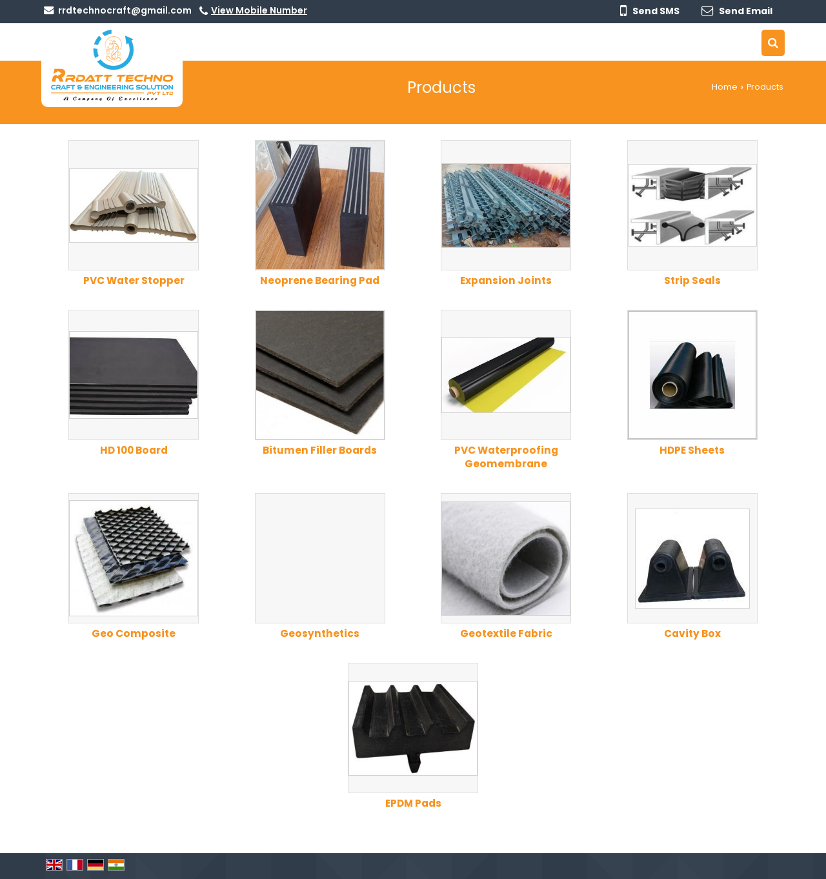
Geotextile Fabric (506, 633)
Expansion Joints (506, 280)
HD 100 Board (134, 450)
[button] (259, 10)
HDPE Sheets (692, 450)
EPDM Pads (413, 803)
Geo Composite (134, 633)
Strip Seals (692, 280)
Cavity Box (692, 633)
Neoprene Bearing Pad (319, 280)
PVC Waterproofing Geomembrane (506, 456)
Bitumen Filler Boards (320, 450)
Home (725, 86)
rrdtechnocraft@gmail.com (125, 10)
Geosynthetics (319, 633)
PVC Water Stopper (134, 280)
